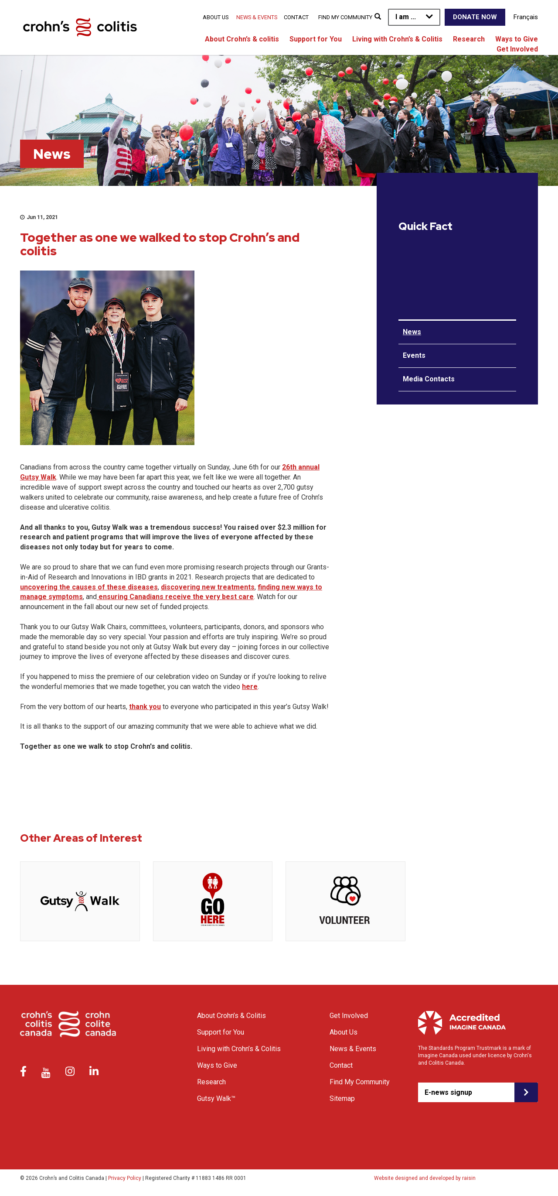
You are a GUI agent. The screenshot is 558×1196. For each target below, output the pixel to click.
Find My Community (345, 17)
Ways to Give (516, 39)
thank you (145, 707)
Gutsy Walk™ (216, 1098)
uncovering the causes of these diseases (89, 587)
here (250, 686)
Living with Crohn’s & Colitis (397, 39)
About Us (215, 17)
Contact (296, 17)
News (412, 332)
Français (526, 17)
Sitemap (342, 1098)
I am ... (405, 17)
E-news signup (448, 1092)
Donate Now (475, 17)
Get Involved (517, 49)
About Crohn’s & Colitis (231, 1015)
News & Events (256, 17)
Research (469, 39)
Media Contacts (429, 379)
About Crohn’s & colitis (242, 39)
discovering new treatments (208, 587)
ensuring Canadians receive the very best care (175, 597)
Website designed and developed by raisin (425, 1178)
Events (414, 355)
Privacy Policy (124, 1178)
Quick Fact (425, 226)
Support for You (315, 39)
